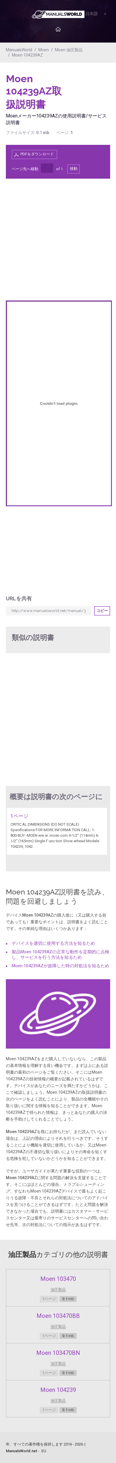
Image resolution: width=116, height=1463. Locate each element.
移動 (73, 168)
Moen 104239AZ (27, 55)
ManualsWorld (19, 50)
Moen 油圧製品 (69, 50)
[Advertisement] (86, 88)
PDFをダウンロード (37, 154)
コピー (102, 611)
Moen (43, 50)
